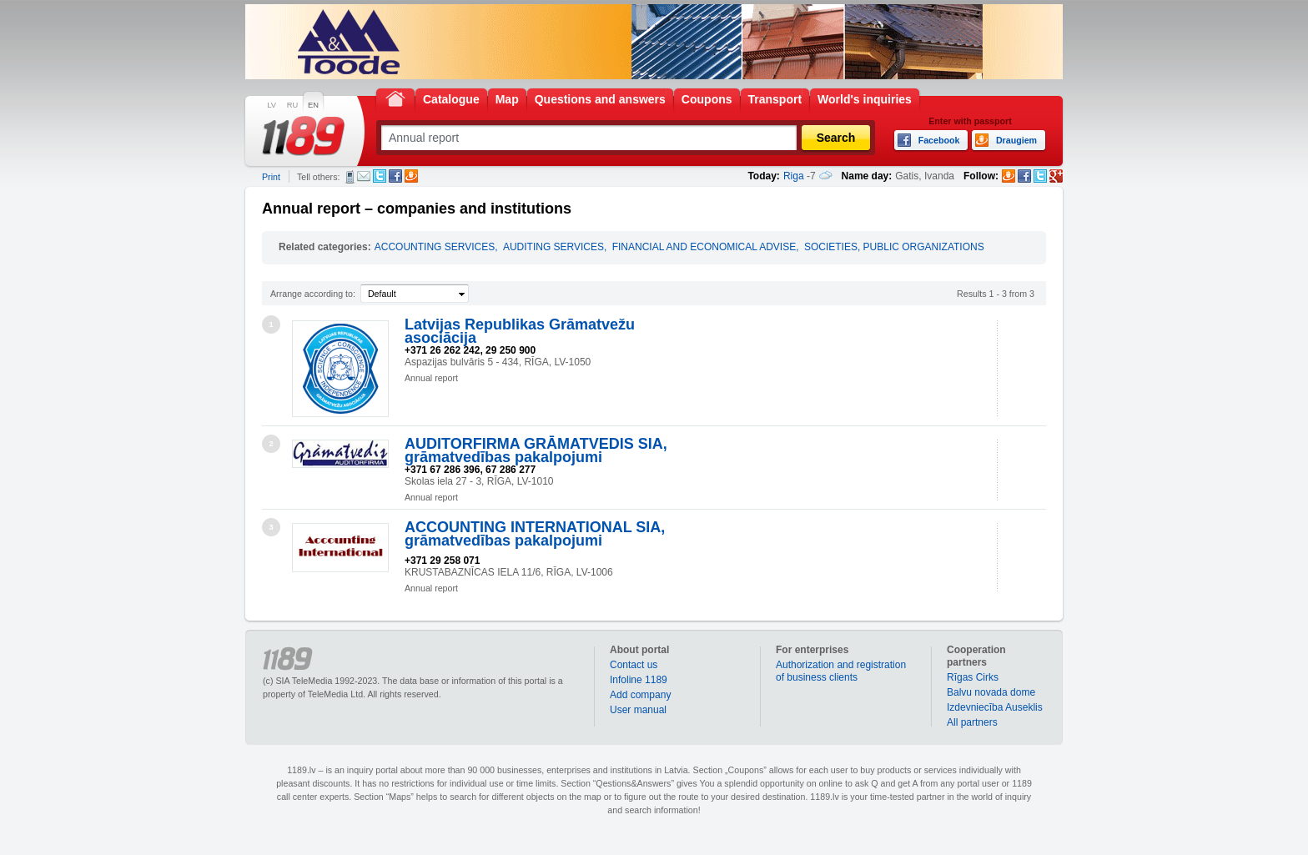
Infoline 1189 (638, 680)
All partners (972, 722)
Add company (640, 695)
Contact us (633, 665)
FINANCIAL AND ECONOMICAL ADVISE (704, 247)
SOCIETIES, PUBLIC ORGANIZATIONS (894, 247)
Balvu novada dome (991, 692)
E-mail (363, 176)
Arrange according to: (312, 294)
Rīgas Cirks (973, 677)
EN (313, 105)
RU (292, 105)
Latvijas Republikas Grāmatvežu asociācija (520, 331)
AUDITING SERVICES (553, 247)
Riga (793, 176)
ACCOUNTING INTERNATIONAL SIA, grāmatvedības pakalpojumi (535, 534)
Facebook (395, 176)
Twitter (379, 176)
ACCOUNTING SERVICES (435, 247)
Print (271, 177)
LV (271, 105)
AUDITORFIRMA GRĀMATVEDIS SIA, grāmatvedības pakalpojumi (536, 450)
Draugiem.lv (411, 176)
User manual (638, 710)
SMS (350, 177)
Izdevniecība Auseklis (995, 707)
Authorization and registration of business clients (841, 671)
